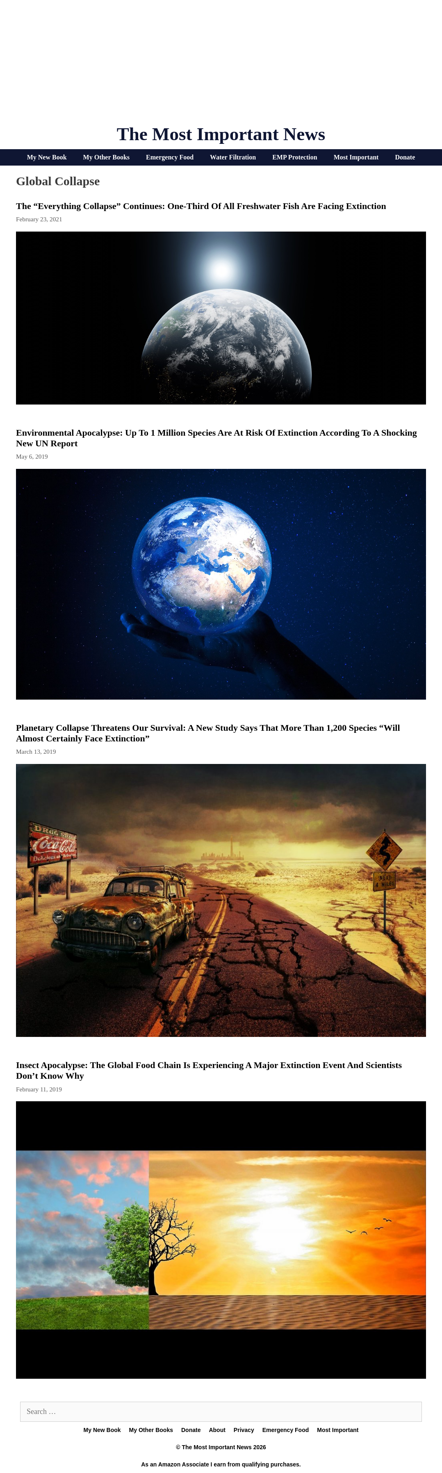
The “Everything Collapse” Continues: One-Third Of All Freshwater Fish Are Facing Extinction (201, 206)
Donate (405, 157)
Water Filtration (233, 157)
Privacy (244, 1430)
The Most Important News (221, 134)
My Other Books (106, 157)
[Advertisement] (221, 65)
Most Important (356, 157)
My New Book (47, 157)
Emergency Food (170, 157)
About (217, 1430)
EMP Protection (294, 157)
